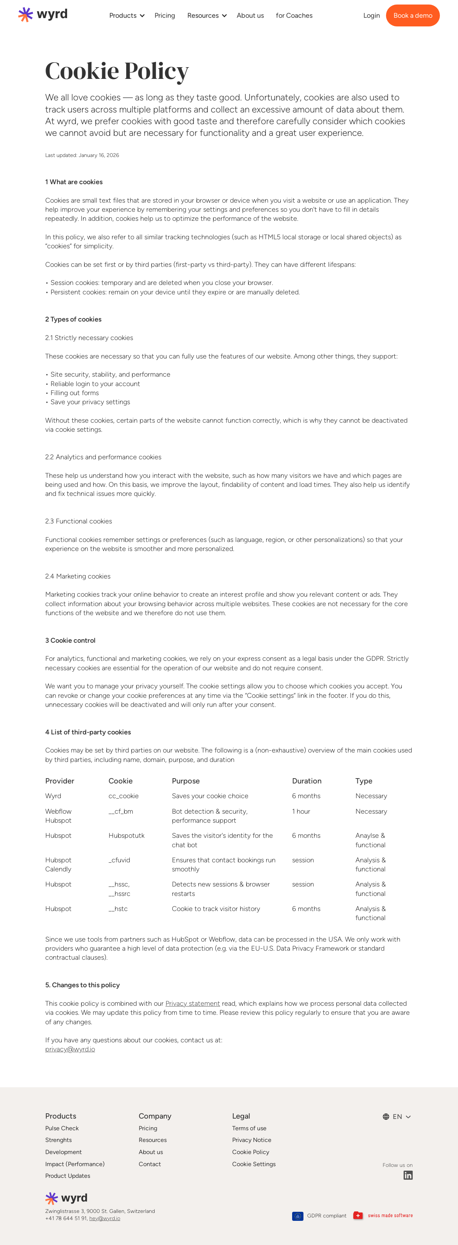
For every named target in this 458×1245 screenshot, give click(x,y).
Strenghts (58, 1139)
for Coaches (294, 15)
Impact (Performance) (75, 1164)
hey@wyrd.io (104, 1218)
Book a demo (413, 15)
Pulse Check (62, 1128)
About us (250, 15)
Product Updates (67, 1175)
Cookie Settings (254, 1164)
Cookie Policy (250, 1152)
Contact (150, 1164)
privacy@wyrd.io (70, 1049)
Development (63, 1152)
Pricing (165, 15)
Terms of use (249, 1128)
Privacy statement (192, 1003)
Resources (153, 1139)
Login (371, 15)
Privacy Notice (251, 1139)
